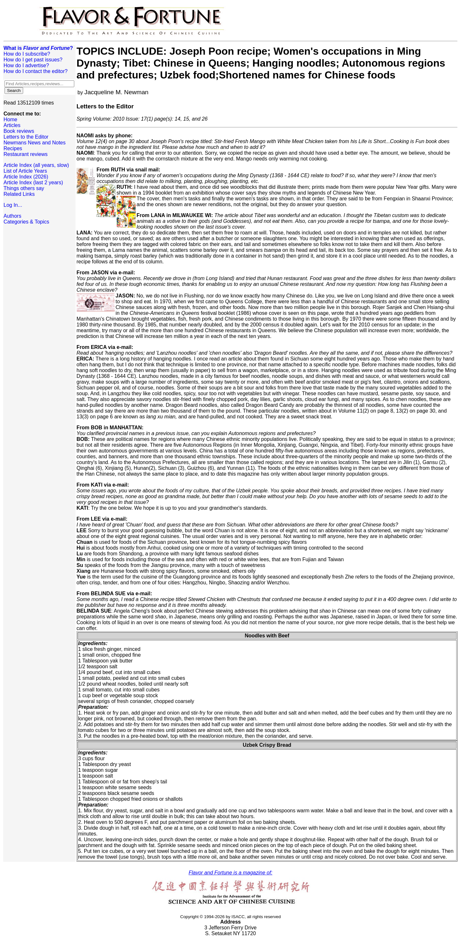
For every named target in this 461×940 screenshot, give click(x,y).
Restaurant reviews (26, 154)
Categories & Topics (26, 221)
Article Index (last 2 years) (33, 182)
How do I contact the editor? (36, 71)
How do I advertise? (26, 65)
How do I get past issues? (33, 59)
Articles (12, 125)
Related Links (19, 194)
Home (10, 119)
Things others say (24, 188)
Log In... (13, 205)
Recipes (13, 148)
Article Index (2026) (26, 176)
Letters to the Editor (26, 137)
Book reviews (19, 131)
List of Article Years (25, 171)
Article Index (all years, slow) (36, 165)
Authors (12, 216)
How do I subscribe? (27, 54)
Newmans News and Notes (35, 142)
